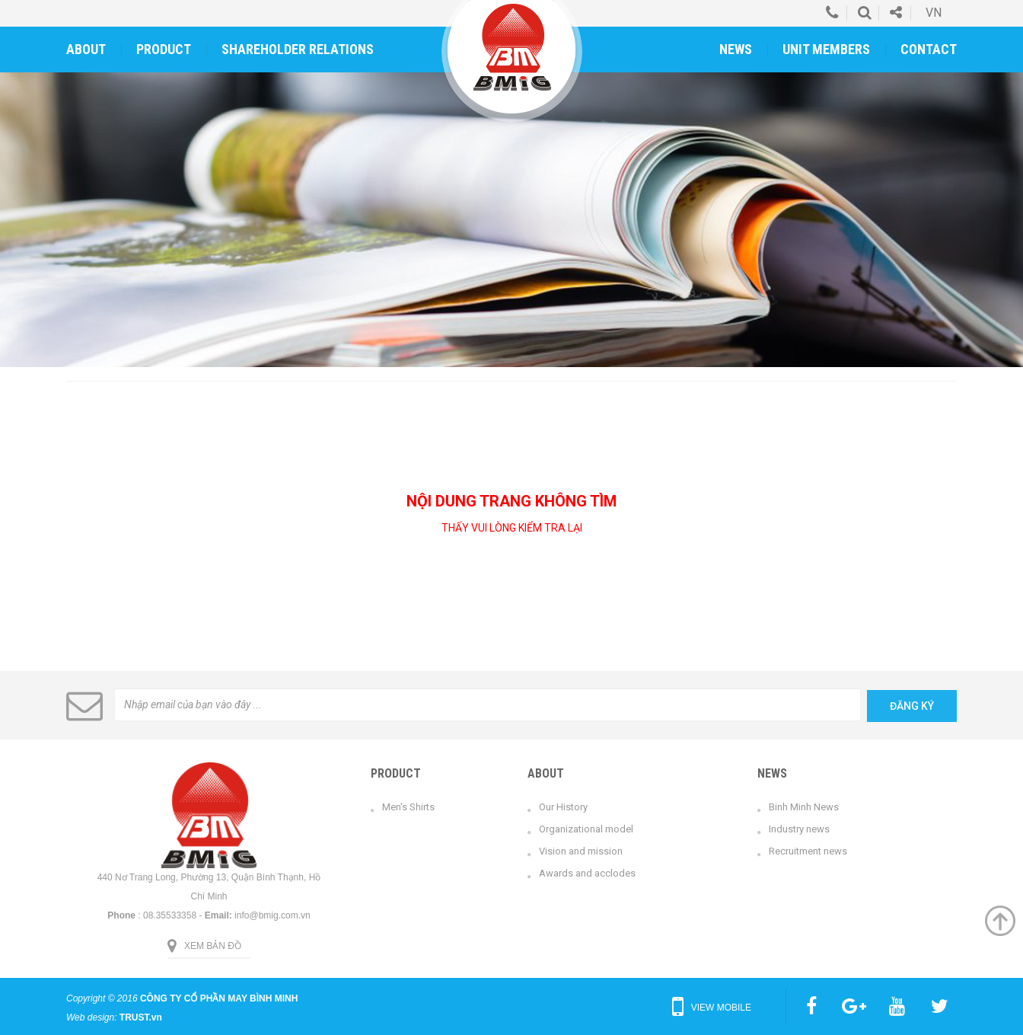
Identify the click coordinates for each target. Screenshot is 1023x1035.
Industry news (799, 829)
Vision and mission (581, 851)
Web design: (91, 1017)
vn (934, 12)
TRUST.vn (141, 1017)
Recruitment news (808, 851)
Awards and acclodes (587, 873)
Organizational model (586, 829)
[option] (511, 219)
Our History (563, 807)
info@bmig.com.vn (272, 915)
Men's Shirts (408, 807)
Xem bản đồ (212, 946)
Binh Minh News (804, 807)
